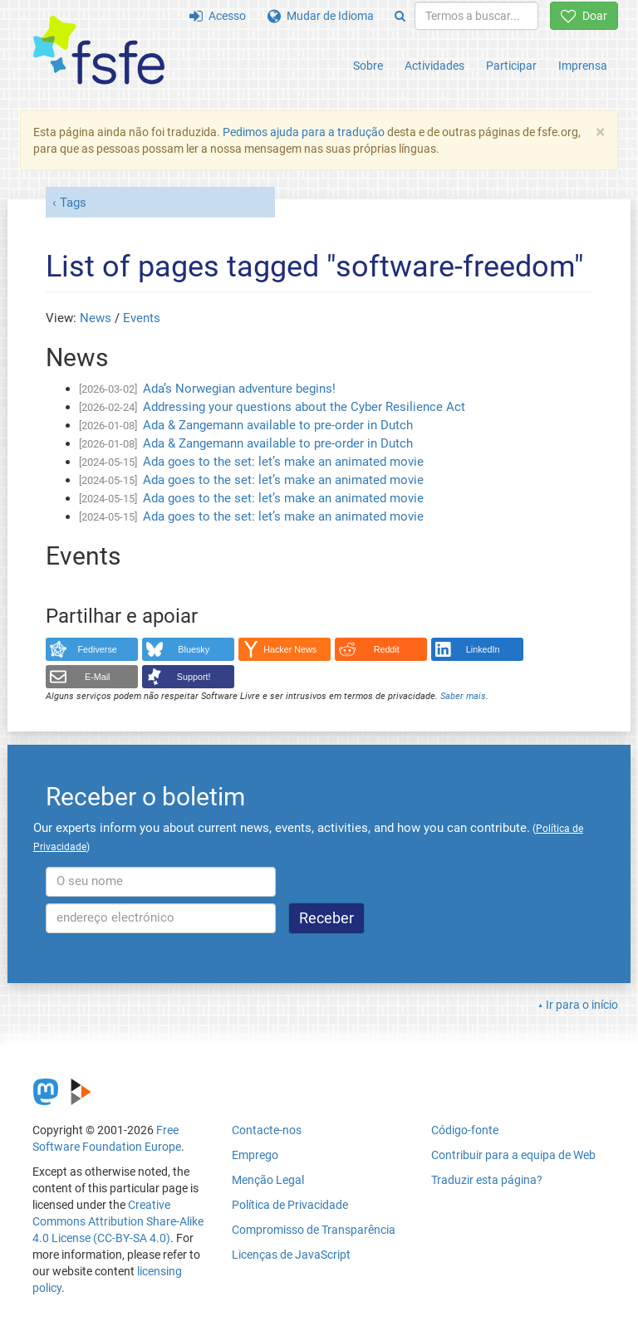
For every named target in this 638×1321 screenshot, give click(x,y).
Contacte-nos (267, 1130)
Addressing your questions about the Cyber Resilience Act (304, 406)
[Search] (400, 15)
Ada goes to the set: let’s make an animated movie (283, 461)
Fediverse (97, 649)
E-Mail (97, 677)
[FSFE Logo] (98, 51)
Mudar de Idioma (320, 15)
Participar (511, 65)
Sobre (368, 65)
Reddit (387, 649)
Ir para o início (582, 1004)
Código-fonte (464, 1130)
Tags (73, 202)
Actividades (434, 65)
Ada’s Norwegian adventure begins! (239, 388)
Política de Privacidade (290, 1204)
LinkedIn (483, 649)
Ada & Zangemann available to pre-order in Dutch (278, 425)
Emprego (255, 1155)
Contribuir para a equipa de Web (513, 1155)
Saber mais (463, 696)
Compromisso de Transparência (313, 1229)
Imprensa (582, 65)
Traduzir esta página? (486, 1179)
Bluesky (193, 649)
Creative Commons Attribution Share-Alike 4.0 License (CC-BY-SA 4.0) (118, 1221)
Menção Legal (268, 1179)
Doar (584, 15)
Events (141, 318)
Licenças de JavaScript (291, 1254)
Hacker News (290, 649)
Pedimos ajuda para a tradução (304, 132)
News (95, 318)
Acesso (217, 15)
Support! (194, 677)
